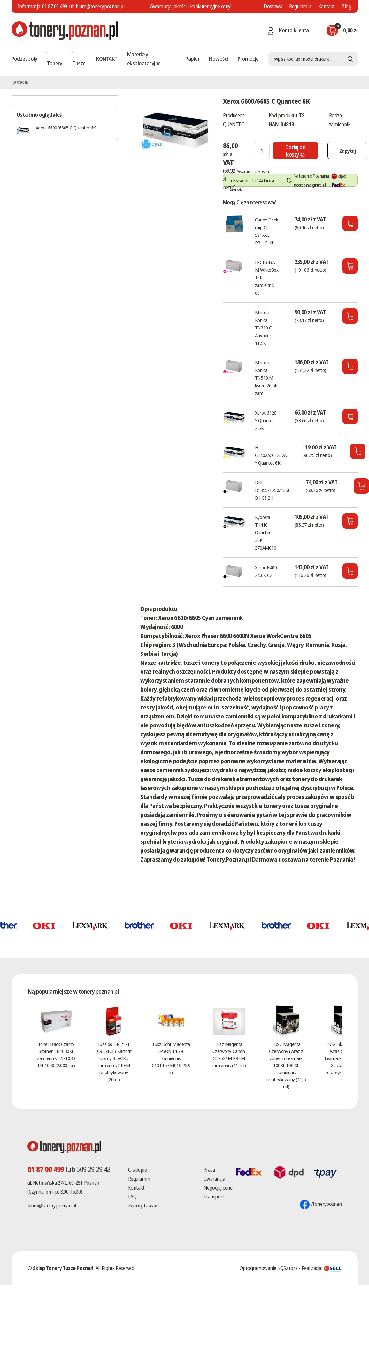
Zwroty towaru (143, 1205)
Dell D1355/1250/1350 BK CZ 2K (272, 490)
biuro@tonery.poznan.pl (51, 1205)
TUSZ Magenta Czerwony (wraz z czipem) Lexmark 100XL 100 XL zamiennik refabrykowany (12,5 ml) (286, 1065)
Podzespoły (24, 58)
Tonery (54, 63)
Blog (346, 6)
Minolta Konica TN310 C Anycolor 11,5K (263, 327)
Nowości (218, 58)
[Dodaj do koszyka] (300, 150)
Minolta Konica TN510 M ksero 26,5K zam (266, 377)
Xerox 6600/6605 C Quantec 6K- (67, 127)
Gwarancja (214, 1178)
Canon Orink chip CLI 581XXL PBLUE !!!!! (266, 231)
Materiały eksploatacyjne (144, 58)
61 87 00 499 (54, 6)
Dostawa (273, 6)
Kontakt (326, 6)
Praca (209, 1169)
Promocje (248, 58)
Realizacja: (322, 1268)
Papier (192, 58)
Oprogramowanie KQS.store (268, 1268)
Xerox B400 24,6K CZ (266, 571)
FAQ (132, 1196)
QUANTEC (233, 124)
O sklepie (137, 1169)
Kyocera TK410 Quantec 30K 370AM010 (265, 532)
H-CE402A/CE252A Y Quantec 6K (271, 455)
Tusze (79, 63)
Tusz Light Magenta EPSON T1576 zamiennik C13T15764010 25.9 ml (171, 1058)
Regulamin (300, 6)
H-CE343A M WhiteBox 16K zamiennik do (267, 277)
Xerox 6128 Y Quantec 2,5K (266, 420)
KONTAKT (106, 58)
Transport (214, 1196)
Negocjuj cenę (218, 1187)
